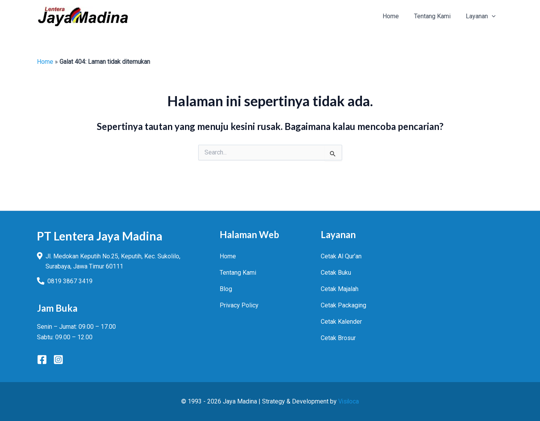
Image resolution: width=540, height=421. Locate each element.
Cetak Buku (336, 272)
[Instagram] (58, 359)
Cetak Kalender (341, 321)
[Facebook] (42, 359)
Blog (226, 288)
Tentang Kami (238, 272)
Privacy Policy (239, 305)
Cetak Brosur (338, 337)
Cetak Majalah (339, 288)
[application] (493, 16)
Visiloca (349, 401)
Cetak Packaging (343, 305)
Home (45, 61)
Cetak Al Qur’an (341, 256)
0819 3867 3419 (70, 281)
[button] (482, 16)
